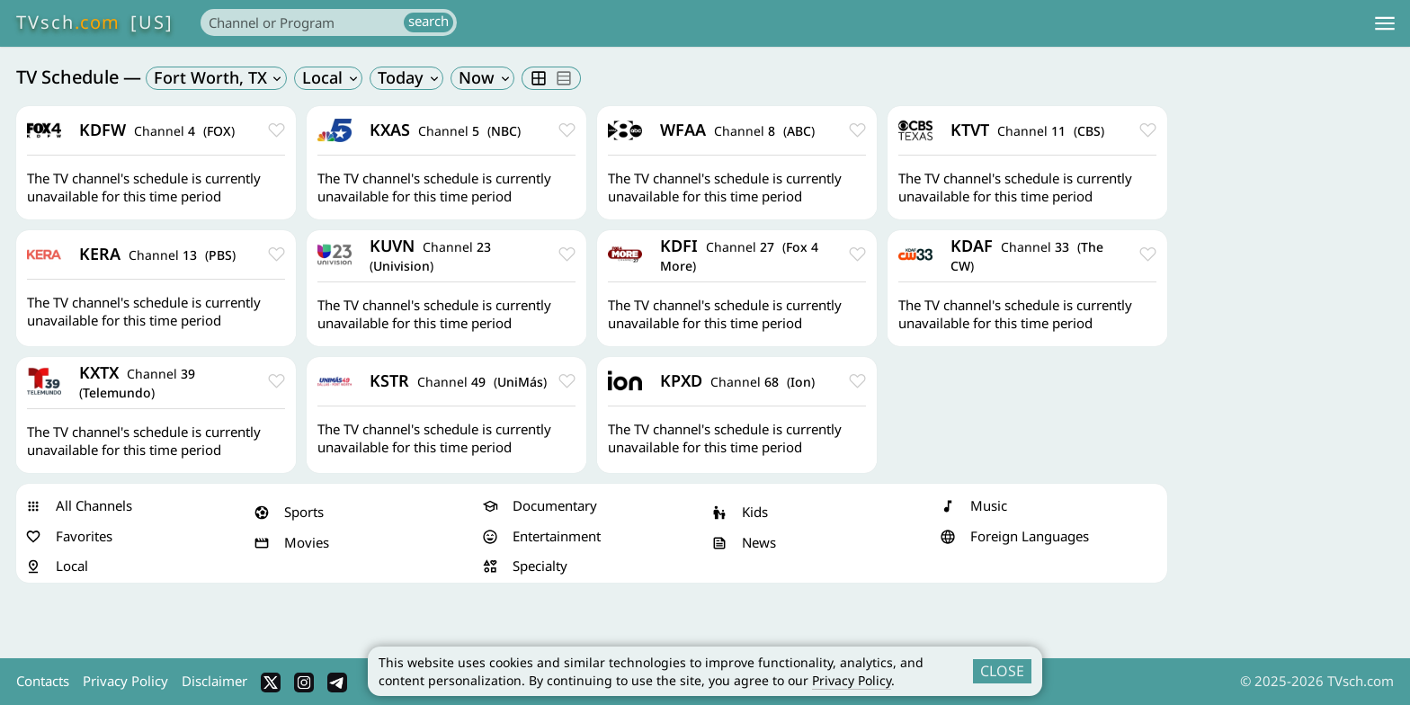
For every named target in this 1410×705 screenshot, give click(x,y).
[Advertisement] (1286, 376)
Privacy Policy (851, 680)
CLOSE (1002, 671)
